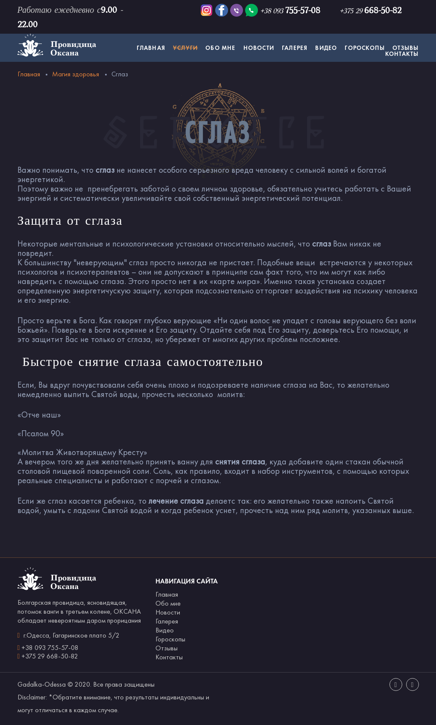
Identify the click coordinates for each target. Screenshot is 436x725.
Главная (151, 48)
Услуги (185, 48)
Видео (326, 48)
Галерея (294, 48)
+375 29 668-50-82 (49, 656)
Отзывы (405, 48)
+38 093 (290, 10)
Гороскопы (365, 48)
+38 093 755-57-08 (50, 647)
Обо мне (220, 48)
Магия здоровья (75, 74)
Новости (258, 48)
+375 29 (370, 10)
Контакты (402, 54)
